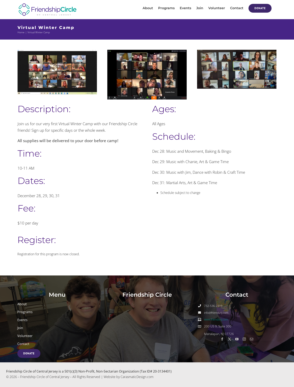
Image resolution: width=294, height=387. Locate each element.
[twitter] (229, 339)
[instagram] (244, 339)
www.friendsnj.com (216, 319)
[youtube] (237, 339)
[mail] (251, 339)
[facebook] (222, 339)
